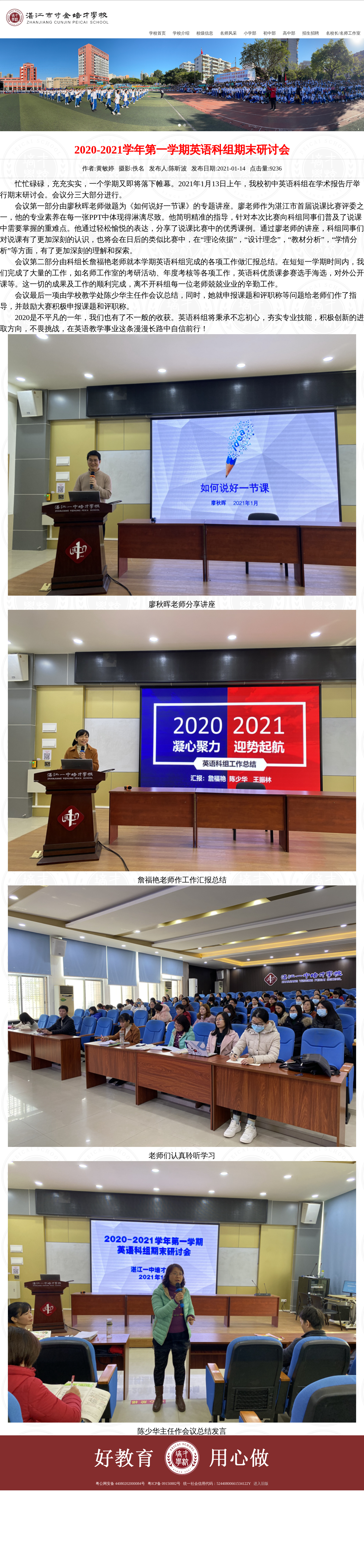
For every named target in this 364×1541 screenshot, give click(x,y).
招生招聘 (310, 33)
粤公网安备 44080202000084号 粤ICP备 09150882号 (138, 1483)
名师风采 (228, 33)
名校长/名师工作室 (343, 33)
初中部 (269, 33)
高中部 (289, 33)
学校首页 (157, 33)
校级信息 (204, 33)
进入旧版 (261, 1483)
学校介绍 (181, 33)
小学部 (250, 33)
